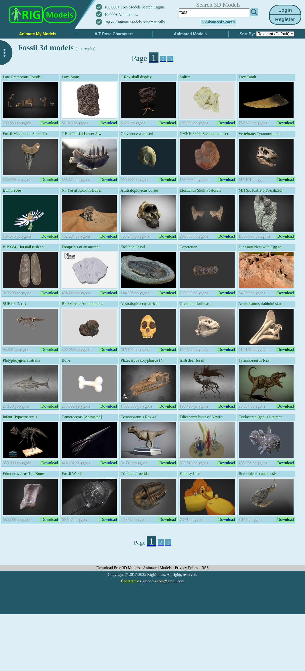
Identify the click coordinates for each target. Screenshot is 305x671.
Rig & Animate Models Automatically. (135, 22)
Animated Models (158, 568)
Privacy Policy (187, 568)
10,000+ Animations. (121, 14)
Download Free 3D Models (118, 568)
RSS (205, 568)
